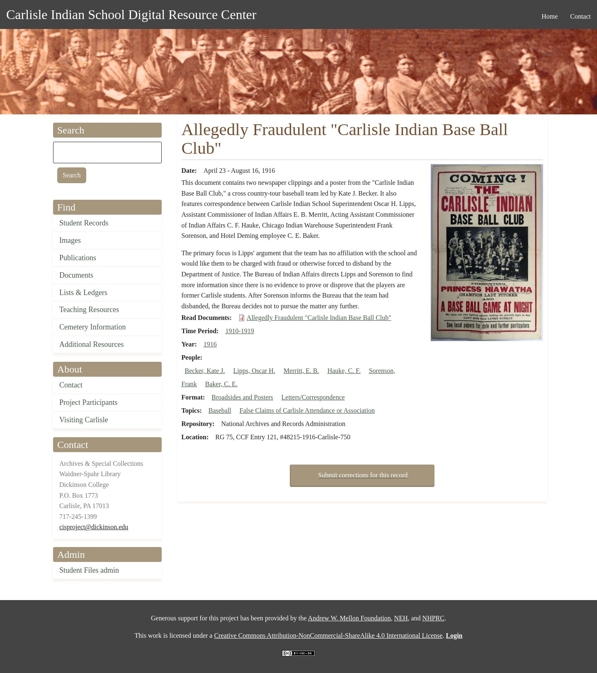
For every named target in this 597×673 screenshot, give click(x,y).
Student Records (84, 223)
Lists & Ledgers (83, 292)
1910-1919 (239, 330)
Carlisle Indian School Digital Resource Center (131, 14)
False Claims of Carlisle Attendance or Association (307, 410)
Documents (76, 275)
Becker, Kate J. (205, 370)
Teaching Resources (89, 309)
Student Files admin (89, 570)
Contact (71, 385)
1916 (210, 344)
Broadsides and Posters (242, 397)
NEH (401, 618)
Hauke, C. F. (344, 370)
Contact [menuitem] (580, 16)
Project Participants (88, 402)
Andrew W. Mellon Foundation (349, 618)
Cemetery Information (92, 327)
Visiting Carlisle (83, 420)
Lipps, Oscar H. (254, 370)
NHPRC (433, 618)
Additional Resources (91, 344)
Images (70, 240)
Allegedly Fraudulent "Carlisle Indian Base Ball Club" (319, 317)
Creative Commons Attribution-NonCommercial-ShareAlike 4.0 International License (328, 635)
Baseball (220, 410)
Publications (77, 258)
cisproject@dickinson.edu (93, 526)
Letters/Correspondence (313, 397)
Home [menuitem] (549, 16)
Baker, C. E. (221, 383)
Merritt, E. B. (301, 370)
